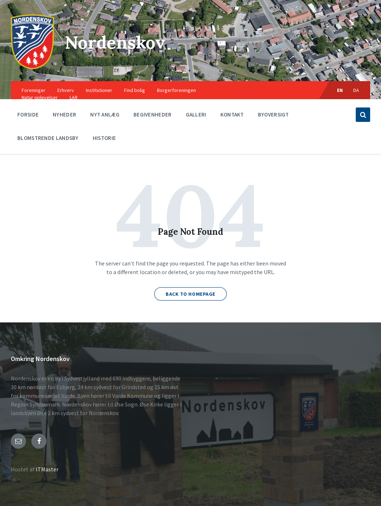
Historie (104, 138)
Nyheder (64, 114)
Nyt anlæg (104, 114)
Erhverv (65, 90)
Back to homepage (190, 294)
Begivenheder (152, 114)
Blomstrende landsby (48, 138)
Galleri (196, 114)
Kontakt (232, 114)
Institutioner (99, 90)
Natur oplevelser (40, 97)
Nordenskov (115, 42)
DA (356, 90)
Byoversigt (273, 114)
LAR (74, 97)
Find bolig (134, 90)
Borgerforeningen (176, 90)
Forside (28, 114)
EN (340, 90)
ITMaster (47, 469)
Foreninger (33, 90)
